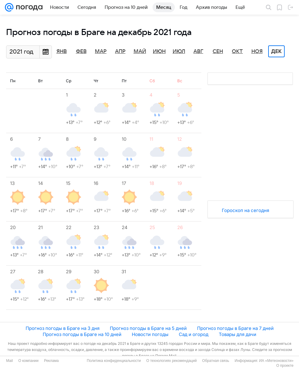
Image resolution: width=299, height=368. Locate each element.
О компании (28, 361)
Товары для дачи (237, 334)
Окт (237, 51)
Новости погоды (150, 334)
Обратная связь (215, 361)
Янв (61, 51)
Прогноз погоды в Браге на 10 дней (82, 334)
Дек (276, 51)
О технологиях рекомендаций (171, 361)
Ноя (257, 51)
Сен (218, 51)
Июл (179, 51)
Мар (100, 51)
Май (140, 51)
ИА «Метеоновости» (276, 361)
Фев (81, 51)
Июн (159, 51)
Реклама (51, 361)
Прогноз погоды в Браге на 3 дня (62, 328)
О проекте (285, 365)
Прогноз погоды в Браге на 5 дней (148, 328)
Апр (120, 51)
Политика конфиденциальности (114, 361)
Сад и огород (193, 334)
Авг (198, 51)
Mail (9, 361)
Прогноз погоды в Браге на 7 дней (235, 328)
